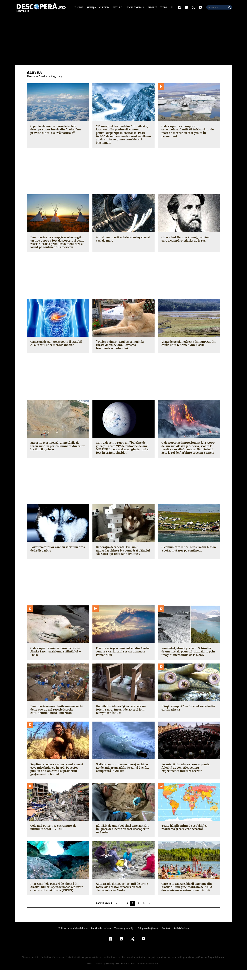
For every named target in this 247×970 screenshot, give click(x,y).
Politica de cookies (101, 925)
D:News (79, 7)
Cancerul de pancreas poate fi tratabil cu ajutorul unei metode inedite (57, 339)
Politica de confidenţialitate (74, 925)
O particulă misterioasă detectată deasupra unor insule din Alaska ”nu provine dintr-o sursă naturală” (55, 129)
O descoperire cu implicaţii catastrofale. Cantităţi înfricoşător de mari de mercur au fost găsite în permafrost (188, 129)
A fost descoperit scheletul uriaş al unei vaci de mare (122, 235)
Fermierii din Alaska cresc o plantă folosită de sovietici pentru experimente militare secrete (188, 764)
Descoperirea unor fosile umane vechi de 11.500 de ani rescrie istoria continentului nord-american (58, 706)
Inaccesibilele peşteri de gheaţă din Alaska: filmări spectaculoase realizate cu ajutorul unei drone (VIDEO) (56, 884)
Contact (165, 925)
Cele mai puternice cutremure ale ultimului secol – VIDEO (52, 824)
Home (31, 76)
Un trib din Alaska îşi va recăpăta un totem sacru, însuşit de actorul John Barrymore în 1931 (120, 706)
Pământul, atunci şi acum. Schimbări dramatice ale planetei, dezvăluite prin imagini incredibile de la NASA (187, 648)
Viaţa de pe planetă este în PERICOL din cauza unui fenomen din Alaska (188, 339)
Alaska (42, 76)
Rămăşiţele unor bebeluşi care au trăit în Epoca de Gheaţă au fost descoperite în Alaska (123, 826)
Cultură (104, 7)
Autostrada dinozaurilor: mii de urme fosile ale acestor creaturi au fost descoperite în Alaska (121, 884)
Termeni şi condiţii (123, 925)
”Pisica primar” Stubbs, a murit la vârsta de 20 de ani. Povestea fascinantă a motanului (123, 341)
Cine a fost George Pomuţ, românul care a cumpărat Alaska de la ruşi (188, 235)
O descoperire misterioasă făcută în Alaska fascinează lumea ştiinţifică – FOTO (55, 648)
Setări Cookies (179, 925)
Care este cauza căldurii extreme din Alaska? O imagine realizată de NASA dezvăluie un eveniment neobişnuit (186, 884)
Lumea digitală (134, 7)
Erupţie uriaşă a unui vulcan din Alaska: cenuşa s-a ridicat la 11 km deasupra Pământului (122, 648)
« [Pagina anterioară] (116, 900)
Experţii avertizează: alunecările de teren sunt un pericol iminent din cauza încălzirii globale (57, 443)
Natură (117, 7)
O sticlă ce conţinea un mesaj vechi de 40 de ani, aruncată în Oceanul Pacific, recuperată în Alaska (121, 764)
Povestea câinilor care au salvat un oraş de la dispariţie (56, 545)
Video (163, 7)
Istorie (151, 7)
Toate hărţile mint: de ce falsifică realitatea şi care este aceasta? (183, 824)
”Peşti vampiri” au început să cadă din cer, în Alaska (187, 704)
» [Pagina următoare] (149, 900)
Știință (91, 7)
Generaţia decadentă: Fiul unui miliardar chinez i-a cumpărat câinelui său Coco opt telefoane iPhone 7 (123, 547)
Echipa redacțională (147, 925)
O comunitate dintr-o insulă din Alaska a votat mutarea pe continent (188, 545)
